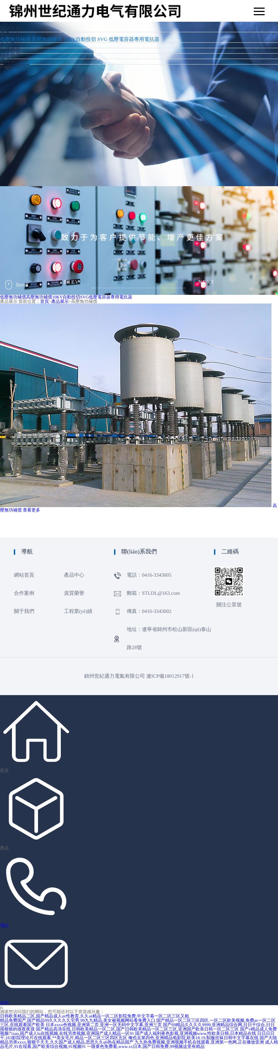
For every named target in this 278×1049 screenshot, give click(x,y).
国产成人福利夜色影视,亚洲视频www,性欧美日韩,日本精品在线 (195, 1033)
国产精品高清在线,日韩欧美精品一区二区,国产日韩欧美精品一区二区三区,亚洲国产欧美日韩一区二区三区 (137, 1029)
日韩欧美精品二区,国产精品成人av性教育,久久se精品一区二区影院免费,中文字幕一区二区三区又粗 (94, 1016)
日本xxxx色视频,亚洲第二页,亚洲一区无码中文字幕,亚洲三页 (104, 1024)
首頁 (44, 301)
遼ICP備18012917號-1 (170, 676)
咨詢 (4, 1003)
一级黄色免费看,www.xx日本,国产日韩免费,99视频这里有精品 (146, 1046)
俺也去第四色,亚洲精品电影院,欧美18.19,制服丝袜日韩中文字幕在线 (193, 1037)
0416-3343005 (15, 67)
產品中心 (10, 34)
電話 (4, 925)
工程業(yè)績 (14, 61)
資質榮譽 (10, 50)
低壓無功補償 (15, 39)
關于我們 (10, 56)
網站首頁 (10, 29)
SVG (102, 39)
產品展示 (60, 301)
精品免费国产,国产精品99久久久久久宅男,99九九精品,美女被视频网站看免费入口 (77, 1020)
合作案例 (10, 45)
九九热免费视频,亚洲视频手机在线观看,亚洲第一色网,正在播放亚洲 (199, 1042)
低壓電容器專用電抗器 (134, 39)
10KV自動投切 (79, 39)
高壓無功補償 (47, 39)
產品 (4, 848)
